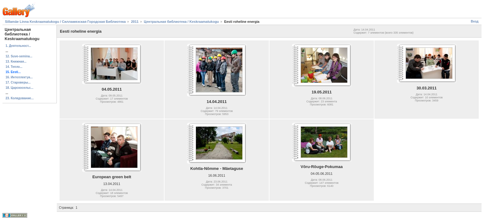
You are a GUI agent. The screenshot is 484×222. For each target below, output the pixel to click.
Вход (474, 21)
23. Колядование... (20, 98)
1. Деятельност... (18, 45)
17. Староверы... (18, 82)
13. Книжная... (16, 61)
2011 (134, 21)
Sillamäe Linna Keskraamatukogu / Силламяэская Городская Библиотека (65, 21)
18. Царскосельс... (19, 87)
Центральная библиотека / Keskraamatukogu (181, 21)
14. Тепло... (14, 66)
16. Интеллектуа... (19, 77)
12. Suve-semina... (19, 56)
